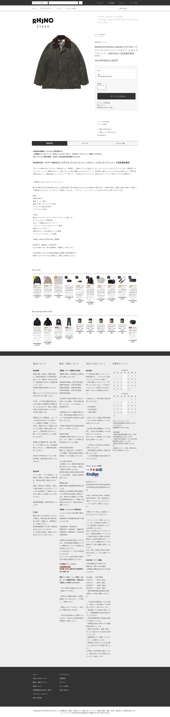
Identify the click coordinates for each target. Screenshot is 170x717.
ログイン (121, 3)
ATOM (39, 698)
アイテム (57, 8)
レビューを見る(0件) (102, 121)
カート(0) (132, 3)
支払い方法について (40, 678)
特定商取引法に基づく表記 (105, 107)
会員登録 (110, 3)
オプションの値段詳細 (103, 103)
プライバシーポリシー (40, 694)
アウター (102, 36)
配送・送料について (40, 682)
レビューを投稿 (100, 124)
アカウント (99, 3)
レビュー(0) (120, 143)
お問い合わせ (122, 8)
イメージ (85, 143)
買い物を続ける (100, 135)
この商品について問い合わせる (105, 132)
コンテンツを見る (69, 8)
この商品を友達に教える (103, 129)
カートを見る (64, 686)
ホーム (34, 8)
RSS (34, 698)
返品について (101, 105)
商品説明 (49, 143)
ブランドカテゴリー (45, 8)
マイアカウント (65, 674)
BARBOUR (102, 34)
